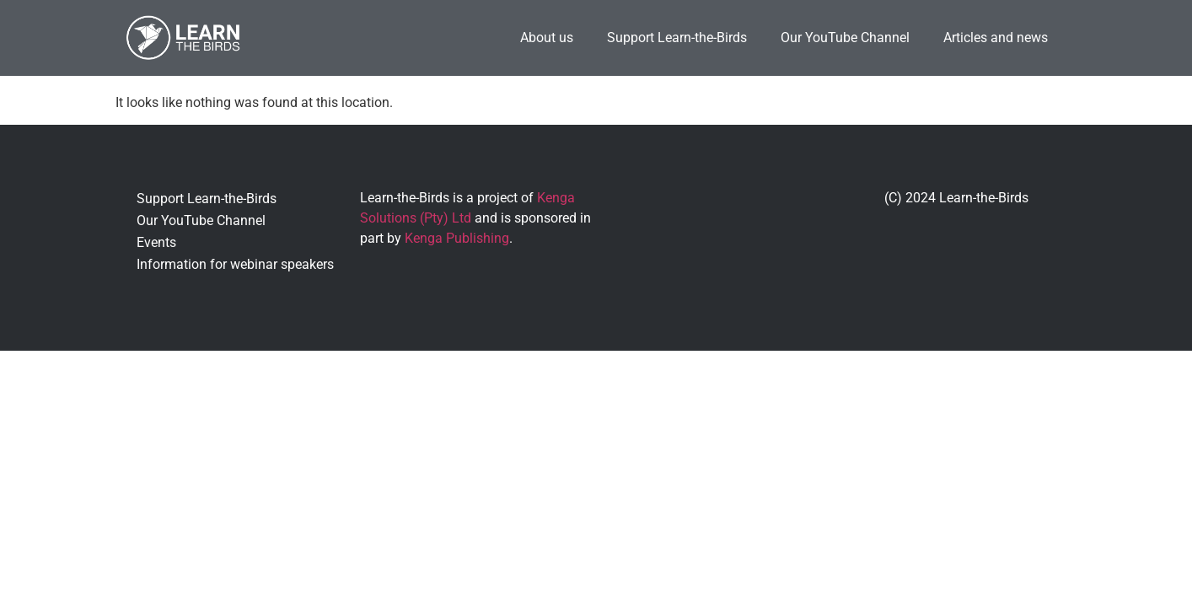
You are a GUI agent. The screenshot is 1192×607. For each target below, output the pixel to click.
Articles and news (995, 38)
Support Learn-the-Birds (677, 38)
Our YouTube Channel (845, 38)
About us (546, 38)
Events (156, 242)
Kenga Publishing (457, 238)
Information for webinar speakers (235, 264)
